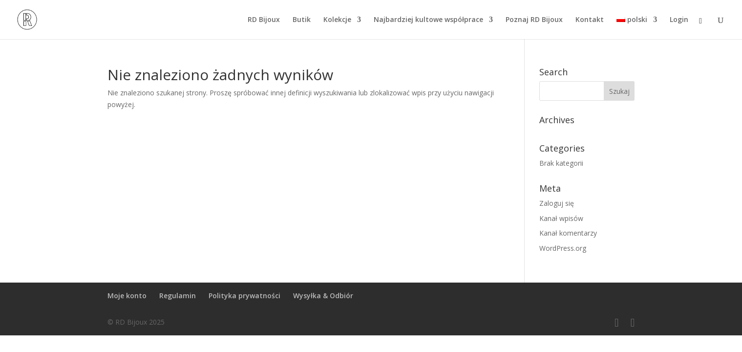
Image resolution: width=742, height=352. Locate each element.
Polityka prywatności (244, 295)
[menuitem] (636, 27)
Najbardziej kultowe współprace (428, 20)
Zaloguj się (556, 203)
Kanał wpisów (561, 218)
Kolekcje (337, 20)
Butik (302, 20)
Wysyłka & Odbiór (323, 295)
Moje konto (127, 295)
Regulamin (177, 295)
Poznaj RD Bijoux (534, 20)
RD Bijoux (264, 20)
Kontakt (589, 20)
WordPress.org (562, 248)
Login (679, 20)
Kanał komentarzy (568, 233)
